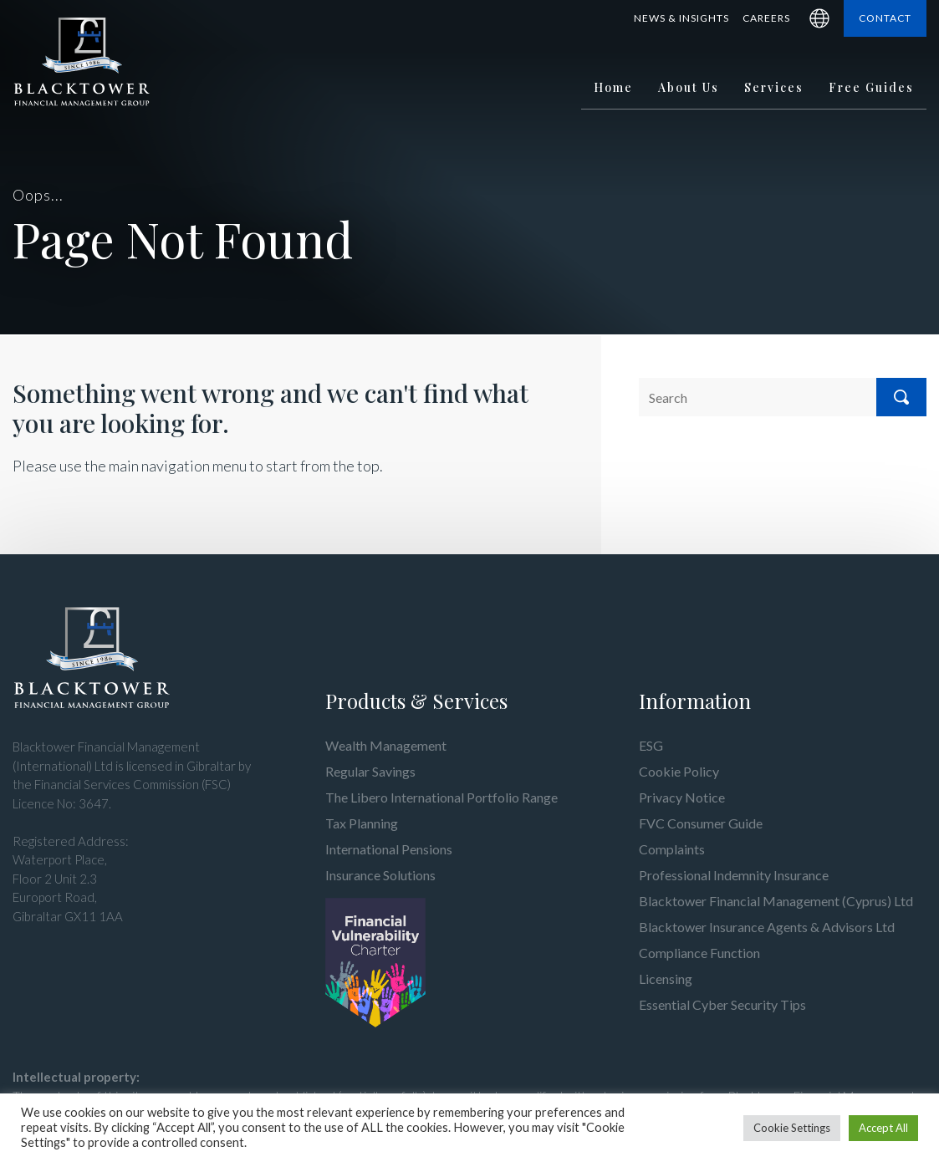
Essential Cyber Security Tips (722, 1004)
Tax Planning (361, 823)
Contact (885, 18)
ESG (651, 745)
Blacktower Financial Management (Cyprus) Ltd (776, 901)
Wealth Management (386, 745)
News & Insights (681, 18)
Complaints (672, 849)
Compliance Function (699, 953)
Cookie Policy (679, 771)
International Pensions (388, 849)
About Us (688, 87)
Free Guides (871, 87)
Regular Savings (370, 771)
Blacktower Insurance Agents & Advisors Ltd (767, 927)
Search (901, 397)
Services (774, 87)
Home (613, 87)
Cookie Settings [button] (791, 1127)
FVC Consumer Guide (701, 823)
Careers (766, 18)
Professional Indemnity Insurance (734, 875)
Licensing (665, 978)
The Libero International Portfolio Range (441, 797)
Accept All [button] (883, 1127)
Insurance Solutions (380, 875)
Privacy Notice (682, 797)
